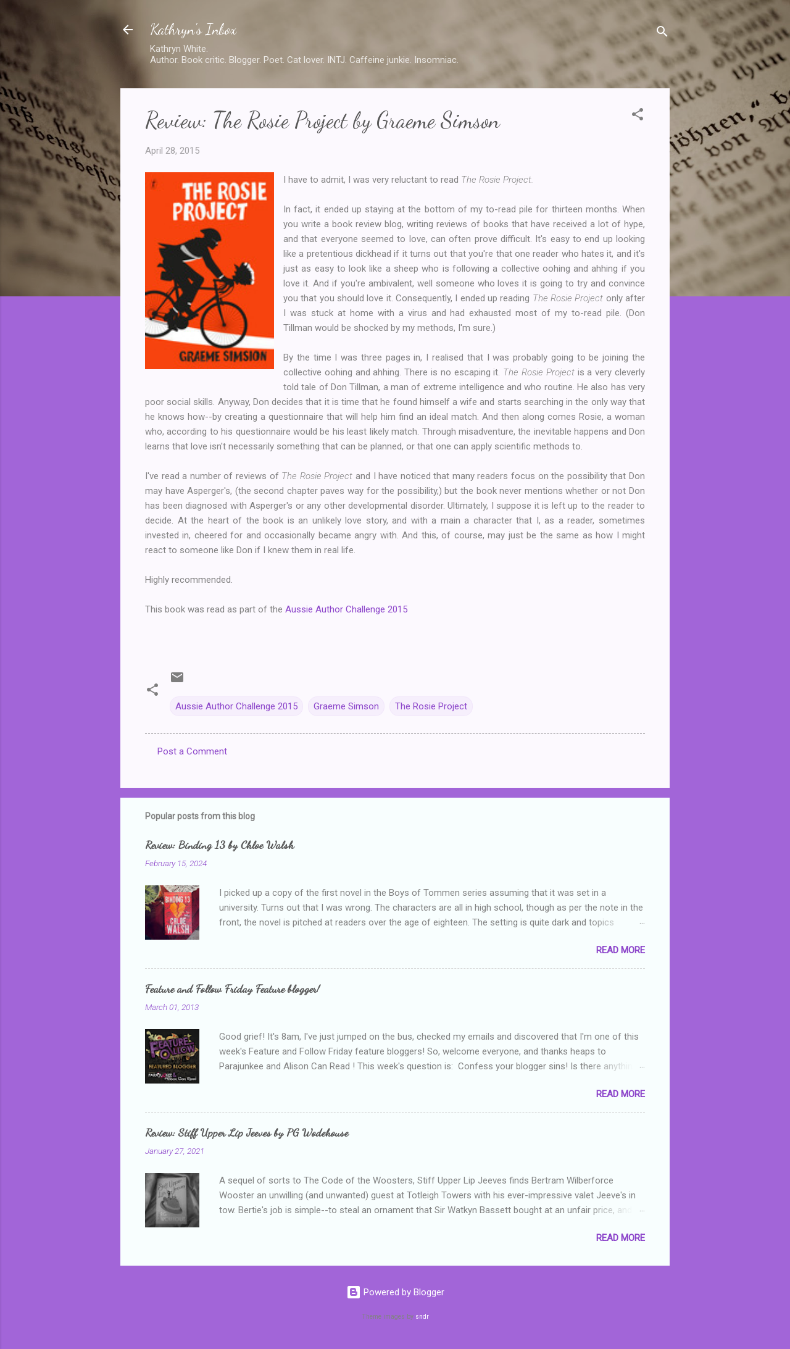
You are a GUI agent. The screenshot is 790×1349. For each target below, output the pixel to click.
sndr (422, 1317)
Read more (620, 950)
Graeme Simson (346, 706)
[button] (637, 116)
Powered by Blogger (395, 1292)
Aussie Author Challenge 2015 (346, 609)
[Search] (662, 33)
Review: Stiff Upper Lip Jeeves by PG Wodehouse (246, 1132)
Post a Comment (192, 751)
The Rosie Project (431, 706)
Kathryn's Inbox (193, 29)
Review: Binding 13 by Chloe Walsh (219, 844)
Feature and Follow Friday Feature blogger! (232, 988)
